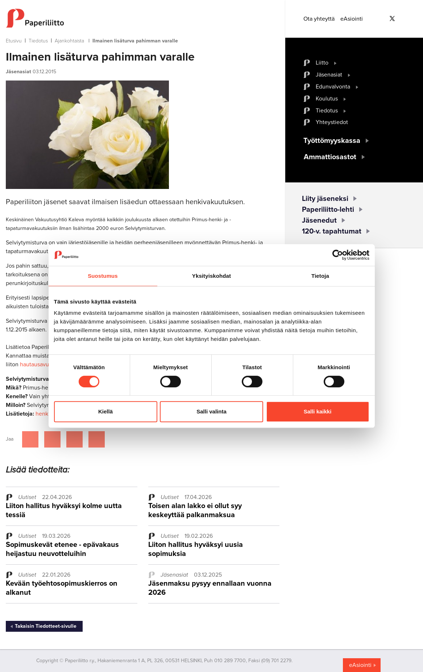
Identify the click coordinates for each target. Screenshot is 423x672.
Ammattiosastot (330, 157)
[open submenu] (335, 62)
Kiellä (105, 411)
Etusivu (14, 41)
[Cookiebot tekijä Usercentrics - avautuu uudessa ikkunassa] (337, 255)
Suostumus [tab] (103, 276)
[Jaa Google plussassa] (96, 439)
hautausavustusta (42, 364)
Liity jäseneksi (325, 198)
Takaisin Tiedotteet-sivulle (45, 626)
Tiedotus (38, 41)
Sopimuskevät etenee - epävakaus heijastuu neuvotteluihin (62, 549)
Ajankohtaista (69, 41)
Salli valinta (211, 411)
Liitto (322, 62)
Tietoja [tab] (320, 276)
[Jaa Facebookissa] (30, 439)
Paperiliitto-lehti (328, 209)
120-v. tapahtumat (331, 231)
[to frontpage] (142, 18)
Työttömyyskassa (331, 140)
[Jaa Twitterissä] (52, 439)
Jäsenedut (319, 220)
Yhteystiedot (332, 122)
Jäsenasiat (329, 74)
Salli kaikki (318, 411)
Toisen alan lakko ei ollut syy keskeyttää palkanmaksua (195, 510)
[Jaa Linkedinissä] (74, 439)
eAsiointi (351, 18)
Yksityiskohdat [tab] (211, 276)
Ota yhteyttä (319, 18)
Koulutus (327, 98)
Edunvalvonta (333, 86)
